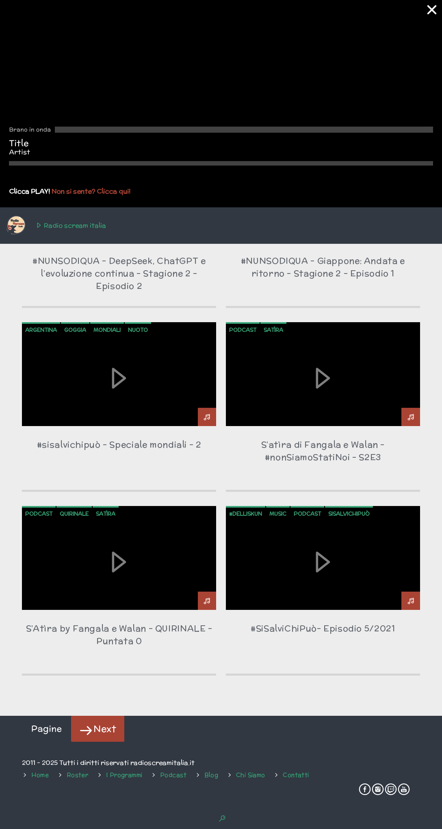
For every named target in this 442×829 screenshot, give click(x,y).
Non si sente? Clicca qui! (91, 191)
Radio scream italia (56, 225)
